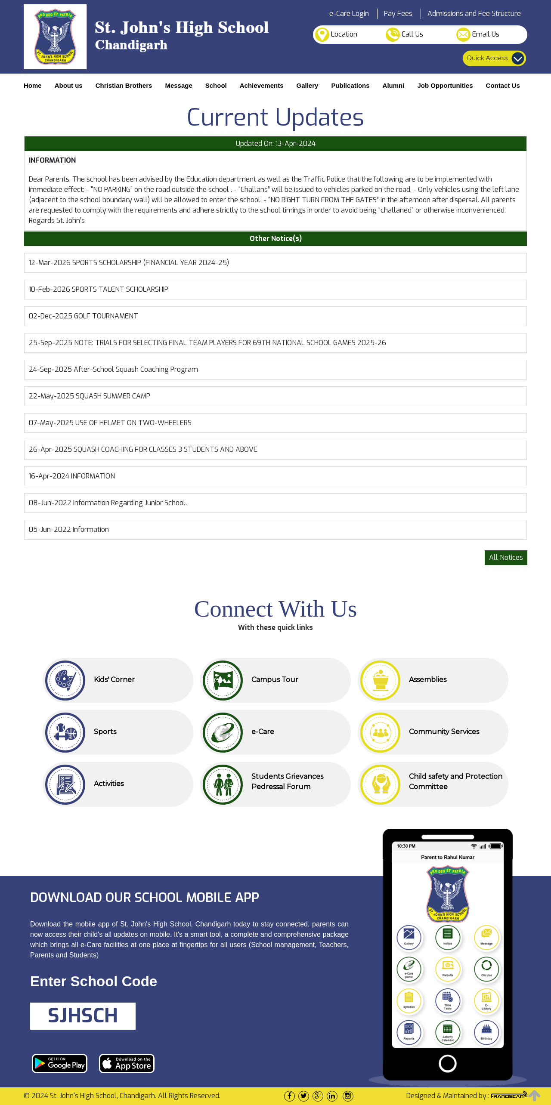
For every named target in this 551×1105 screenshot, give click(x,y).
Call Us (404, 35)
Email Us (477, 35)
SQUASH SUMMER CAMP (113, 396)
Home (33, 85)
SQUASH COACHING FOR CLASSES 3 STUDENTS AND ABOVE (165, 449)
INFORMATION (93, 476)
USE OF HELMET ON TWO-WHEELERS (133, 422)
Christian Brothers (124, 85)
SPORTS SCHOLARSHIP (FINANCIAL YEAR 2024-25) (150, 262)
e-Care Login (349, 13)
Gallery (308, 85)
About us (69, 85)
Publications (350, 85)
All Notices (506, 557)
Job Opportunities (445, 85)
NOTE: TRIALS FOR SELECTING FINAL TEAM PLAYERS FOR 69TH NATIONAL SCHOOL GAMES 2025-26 (230, 342)
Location (336, 35)
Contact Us (503, 85)
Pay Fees (398, 13)
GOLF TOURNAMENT (106, 316)
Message (178, 85)
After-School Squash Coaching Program (136, 369)
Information (91, 529)
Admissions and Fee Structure (474, 13)
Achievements (262, 85)
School (216, 85)
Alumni (394, 85)
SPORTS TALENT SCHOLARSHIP (120, 289)
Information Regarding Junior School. (130, 502)
